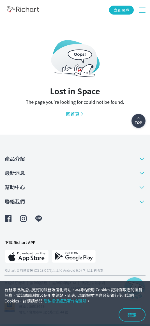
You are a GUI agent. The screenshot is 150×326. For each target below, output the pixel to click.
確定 (132, 314)
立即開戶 (121, 10)
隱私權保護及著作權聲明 (65, 301)
